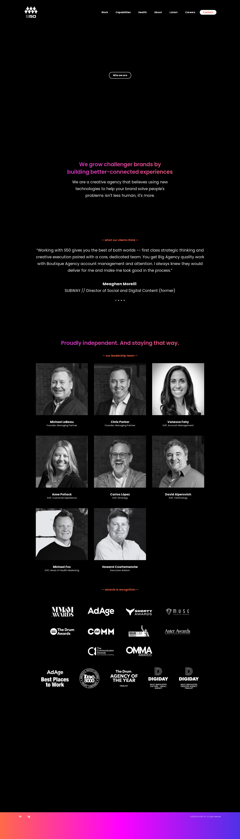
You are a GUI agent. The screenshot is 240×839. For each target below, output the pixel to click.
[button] (115, 300)
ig (29, 816)
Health (142, 12)
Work (104, 12)
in (20, 816)
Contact (208, 12)
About (158, 12)
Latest (174, 12)
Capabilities (123, 12)
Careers (190, 12)
